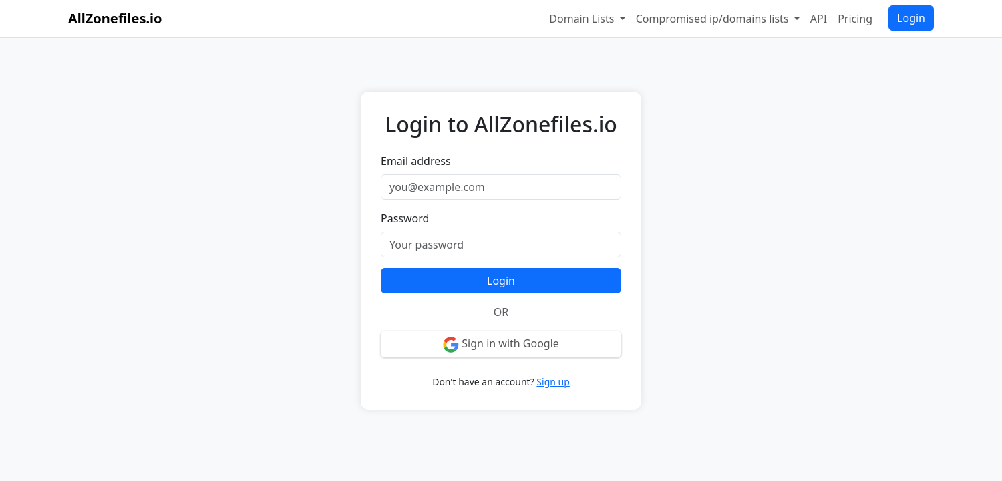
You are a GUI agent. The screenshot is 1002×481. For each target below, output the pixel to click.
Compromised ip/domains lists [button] (714, 18)
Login (911, 18)
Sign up (552, 381)
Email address (416, 161)
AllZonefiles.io (115, 18)
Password (405, 218)
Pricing (855, 18)
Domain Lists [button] (583, 18)
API (818, 18)
